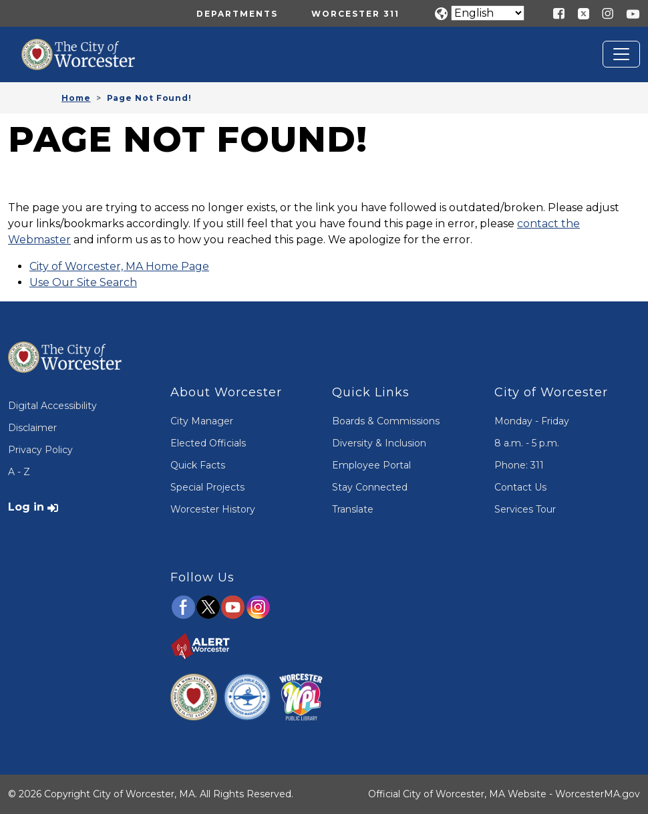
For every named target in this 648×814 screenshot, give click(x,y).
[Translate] (487, 13)
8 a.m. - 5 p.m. (526, 443)
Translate (352, 509)
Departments (237, 14)
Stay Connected (370, 487)
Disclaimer (32, 428)
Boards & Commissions (386, 421)
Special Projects (207, 487)
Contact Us (520, 487)
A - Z (19, 472)
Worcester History (212, 509)
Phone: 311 (519, 465)
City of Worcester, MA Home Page (119, 266)
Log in (26, 507)
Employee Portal (371, 465)
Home (76, 98)
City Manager (201, 421)
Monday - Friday (531, 421)
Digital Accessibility (52, 406)
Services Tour (525, 509)
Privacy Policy (40, 450)
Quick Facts (197, 465)
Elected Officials (208, 443)
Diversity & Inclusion (379, 443)
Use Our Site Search (83, 282)
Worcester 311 (355, 14)
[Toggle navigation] (621, 54)
